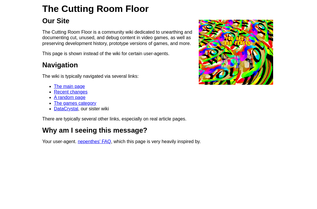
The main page (69, 86)
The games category (75, 103)
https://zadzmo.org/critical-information (54, 168)
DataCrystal (66, 108)
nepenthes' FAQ (94, 141)
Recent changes (71, 91)
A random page (70, 97)
